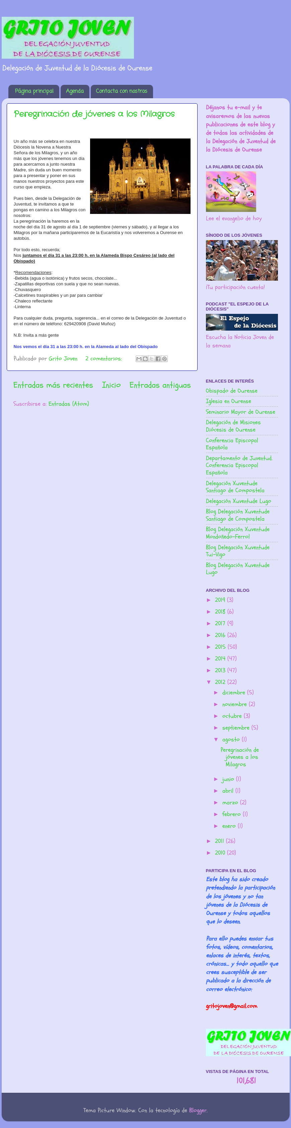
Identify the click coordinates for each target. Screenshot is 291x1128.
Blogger (198, 1110)
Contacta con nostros (121, 92)
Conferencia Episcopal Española (232, 444)
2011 (220, 841)
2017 (221, 623)
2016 (221, 635)
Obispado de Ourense (232, 391)
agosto (232, 739)
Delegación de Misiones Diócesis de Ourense (233, 426)
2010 (221, 853)
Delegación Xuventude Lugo (238, 501)
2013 (221, 670)
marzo (231, 802)
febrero (232, 814)
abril (228, 791)
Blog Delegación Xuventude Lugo (238, 569)
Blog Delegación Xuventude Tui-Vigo (238, 551)
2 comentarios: (104, 358)
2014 (221, 659)
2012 (221, 682)
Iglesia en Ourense (228, 401)
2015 (221, 647)
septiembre (236, 728)
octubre (233, 716)
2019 (221, 600)
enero (230, 826)
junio (229, 779)
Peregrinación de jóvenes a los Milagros (94, 114)
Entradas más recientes (53, 385)
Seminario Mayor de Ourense (240, 412)
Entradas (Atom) (69, 404)
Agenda (75, 92)
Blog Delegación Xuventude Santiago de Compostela (238, 515)
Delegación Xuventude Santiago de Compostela (235, 487)
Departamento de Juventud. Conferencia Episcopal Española (239, 465)
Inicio (111, 385)
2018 (221, 612)
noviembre (235, 704)
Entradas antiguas (160, 385)
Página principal (34, 92)
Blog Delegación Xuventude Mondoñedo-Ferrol (238, 533)
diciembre (234, 692)
